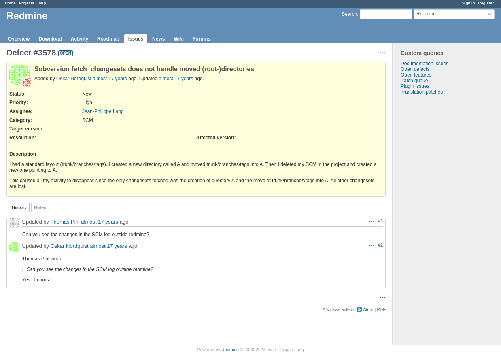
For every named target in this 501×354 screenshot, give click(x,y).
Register (486, 3)
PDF (381, 309)
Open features (416, 75)
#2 (380, 245)
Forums (201, 39)
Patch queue (414, 80)
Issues (135, 39)
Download (50, 39)
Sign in (468, 3)
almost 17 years (110, 78)
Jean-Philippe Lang (103, 111)
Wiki (179, 39)
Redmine (230, 349)
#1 (380, 220)
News (158, 39)
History (19, 207)
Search (349, 14)
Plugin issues (415, 86)
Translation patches (422, 92)
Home (10, 3)
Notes (40, 207)
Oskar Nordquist (73, 78)
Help (42, 3)
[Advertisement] (433, 221)
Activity (79, 39)
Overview (19, 39)
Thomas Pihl (64, 222)
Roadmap (108, 39)
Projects (26, 3)
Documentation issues (424, 63)
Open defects (415, 69)
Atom (368, 309)
